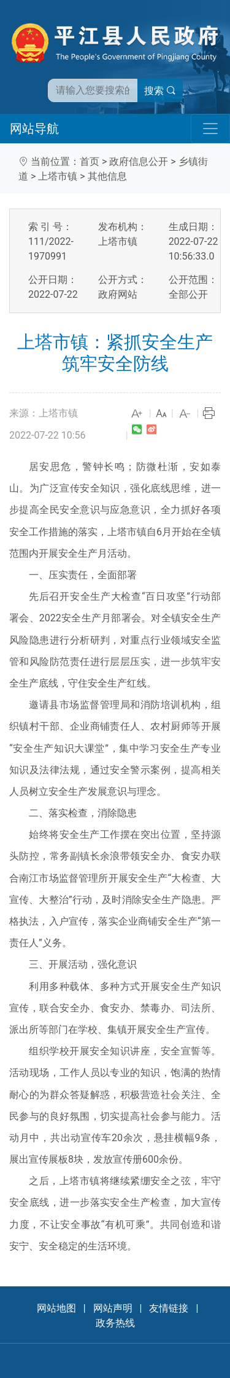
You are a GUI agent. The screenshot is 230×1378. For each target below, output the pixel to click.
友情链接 (168, 1308)
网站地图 (56, 1308)
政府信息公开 (138, 161)
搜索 (160, 91)
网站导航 (34, 128)
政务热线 (115, 1323)
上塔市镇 (57, 176)
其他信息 (107, 176)
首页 (89, 161)
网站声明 (112, 1308)
